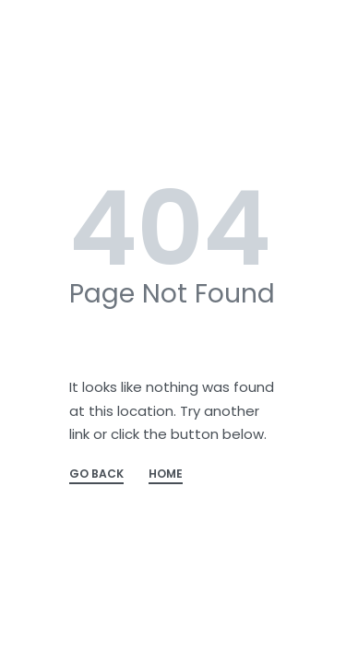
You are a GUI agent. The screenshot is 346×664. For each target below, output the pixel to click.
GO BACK (96, 474)
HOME (166, 474)
